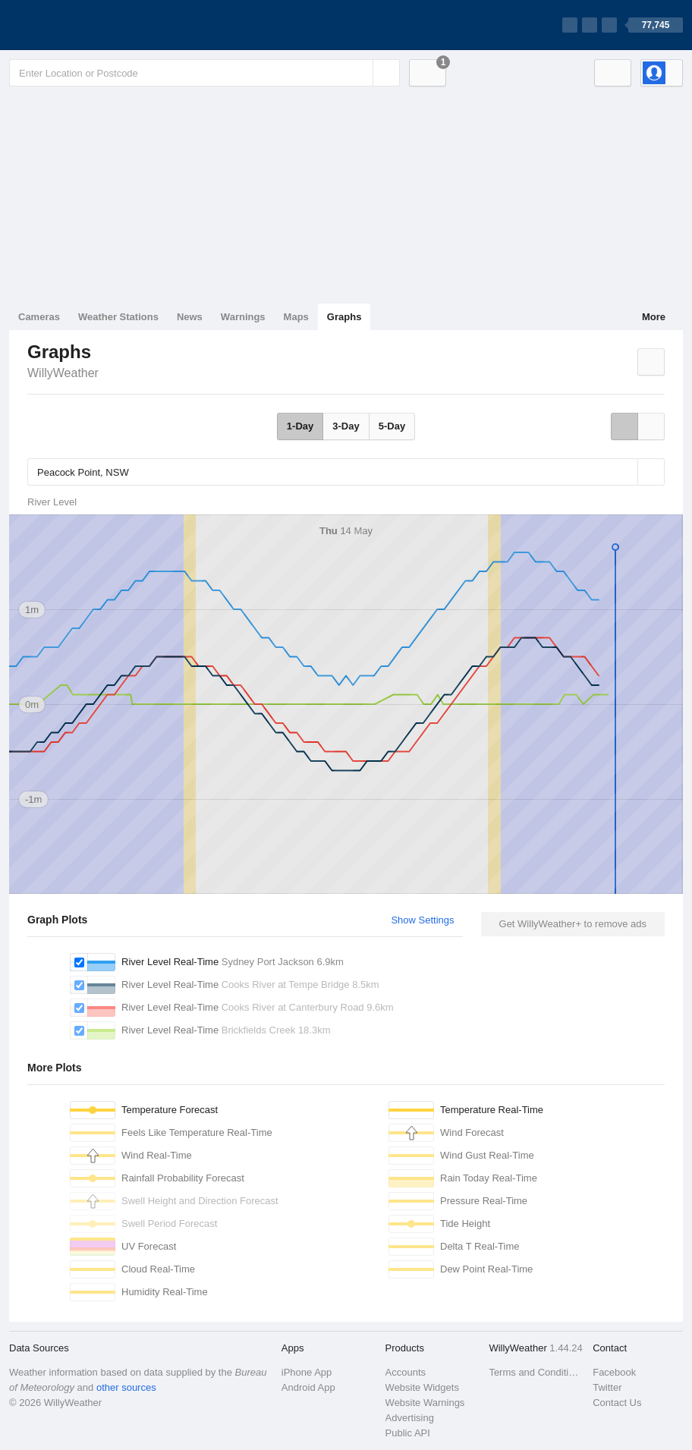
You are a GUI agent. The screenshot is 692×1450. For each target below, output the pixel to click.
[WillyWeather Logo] (80, 25)
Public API (407, 1433)
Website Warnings (425, 1402)
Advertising (409, 1417)
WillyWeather (63, 372)
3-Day (345, 426)
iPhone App (307, 1372)
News (190, 316)
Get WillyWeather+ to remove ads (572, 923)
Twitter (607, 1387)
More (653, 316)
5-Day (392, 426)
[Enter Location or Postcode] (204, 72)
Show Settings (422, 920)
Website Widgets (422, 1387)
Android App (308, 1387)
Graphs (344, 316)
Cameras (39, 316)
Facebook (614, 1372)
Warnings (243, 316)
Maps (296, 316)
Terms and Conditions (536, 1372)
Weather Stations (118, 316)
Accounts (405, 1372)
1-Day (300, 426)
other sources (126, 1387)
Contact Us (617, 1402)
